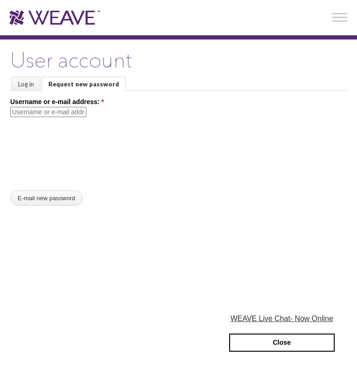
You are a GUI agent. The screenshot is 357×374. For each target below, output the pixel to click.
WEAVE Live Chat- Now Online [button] (282, 318)
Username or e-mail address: (57, 101)
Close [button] (282, 342)
